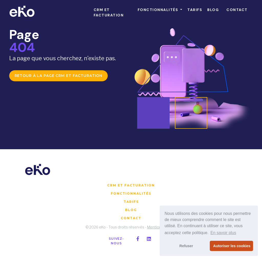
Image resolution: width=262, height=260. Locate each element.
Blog (131, 210)
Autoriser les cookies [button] (231, 246)
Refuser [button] (186, 246)
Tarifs (131, 202)
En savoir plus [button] (223, 233)
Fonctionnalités (131, 193)
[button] (160, 10)
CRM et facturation (131, 185)
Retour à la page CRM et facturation (59, 75)
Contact (131, 218)
